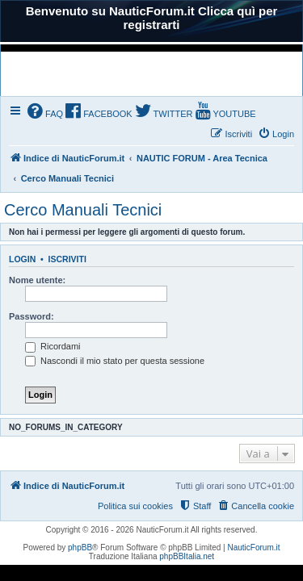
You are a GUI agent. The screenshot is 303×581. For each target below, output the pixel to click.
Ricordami (53, 346)
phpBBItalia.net (186, 556)
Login (22, 259)
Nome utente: (37, 280)
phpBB (80, 547)
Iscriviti (67, 259)
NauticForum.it (254, 547)
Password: (31, 316)
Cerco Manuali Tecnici (83, 210)
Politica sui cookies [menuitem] (135, 506)
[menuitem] (45, 112)
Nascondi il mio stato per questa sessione (114, 361)
